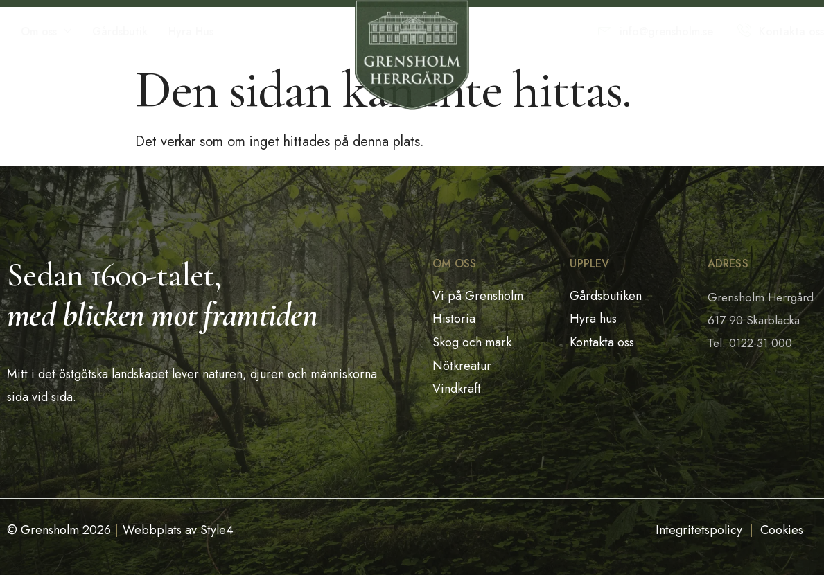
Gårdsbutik (120, 31)
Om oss (46, 31)
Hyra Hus (190, 31)
